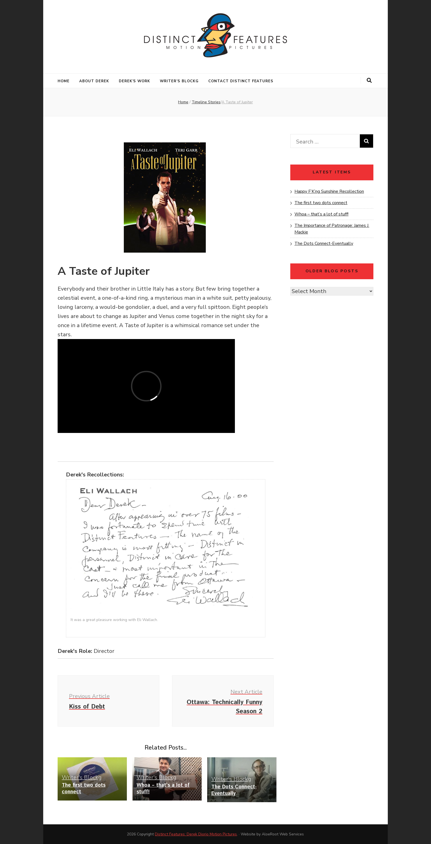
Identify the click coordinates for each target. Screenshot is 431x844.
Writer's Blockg (82, 777)
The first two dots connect (84, 789)
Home (64, 81)
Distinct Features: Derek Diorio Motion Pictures (196, 834)
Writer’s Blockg (179, 81)
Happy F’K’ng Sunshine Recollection (329, 191)
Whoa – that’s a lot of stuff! (163, 789)
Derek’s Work (134, 81)
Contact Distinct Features (240, 81)
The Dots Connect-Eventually (234, 790)
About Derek (94, 81)
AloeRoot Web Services (283, 834)
